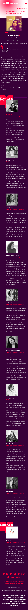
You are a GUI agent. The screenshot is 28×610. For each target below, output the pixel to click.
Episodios (9, 11)
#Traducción (3, 89)
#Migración (20, 87)
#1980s (2, 85)
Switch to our (22, 7)
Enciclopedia (15, 11)
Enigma (9, 587)
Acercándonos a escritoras (14, 39)
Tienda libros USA (8, 581)
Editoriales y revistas (12, 13)
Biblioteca (22, 11)
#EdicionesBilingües (5, 87)
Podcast (15, 581)
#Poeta (25, 87)
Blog (19, 13)
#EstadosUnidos (14, 87)
